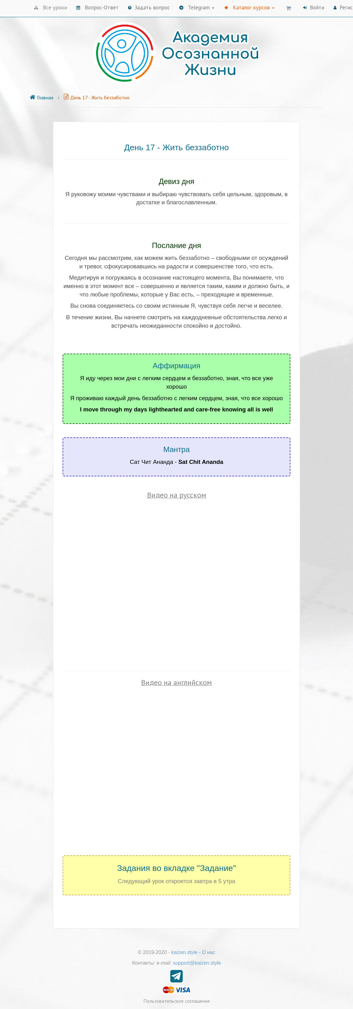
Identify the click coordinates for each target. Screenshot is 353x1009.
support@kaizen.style (197, 963)
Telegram (196, 7)
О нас (208, 952)
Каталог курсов (249, 7)
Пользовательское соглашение (176, 1001)
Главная (41, 97)
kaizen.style (184, 952)
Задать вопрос (149, 7)
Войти (313, 7)
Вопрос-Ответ (97, 7)
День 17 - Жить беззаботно (97, 97)
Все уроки (50, 7)
